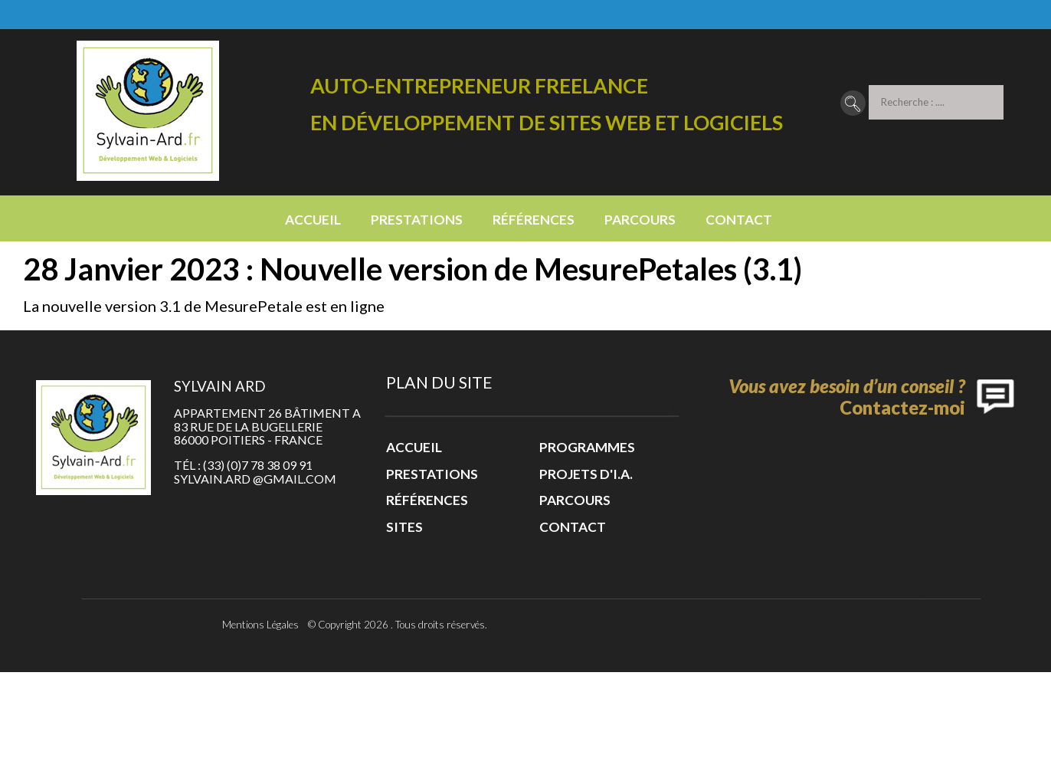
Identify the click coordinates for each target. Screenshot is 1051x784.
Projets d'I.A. (586, 474)
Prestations (417, 220)
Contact (739, 220)
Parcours (640, 220)
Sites (404, 527)
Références (534, 220)
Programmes (587, 447)
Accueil (313, 220)
